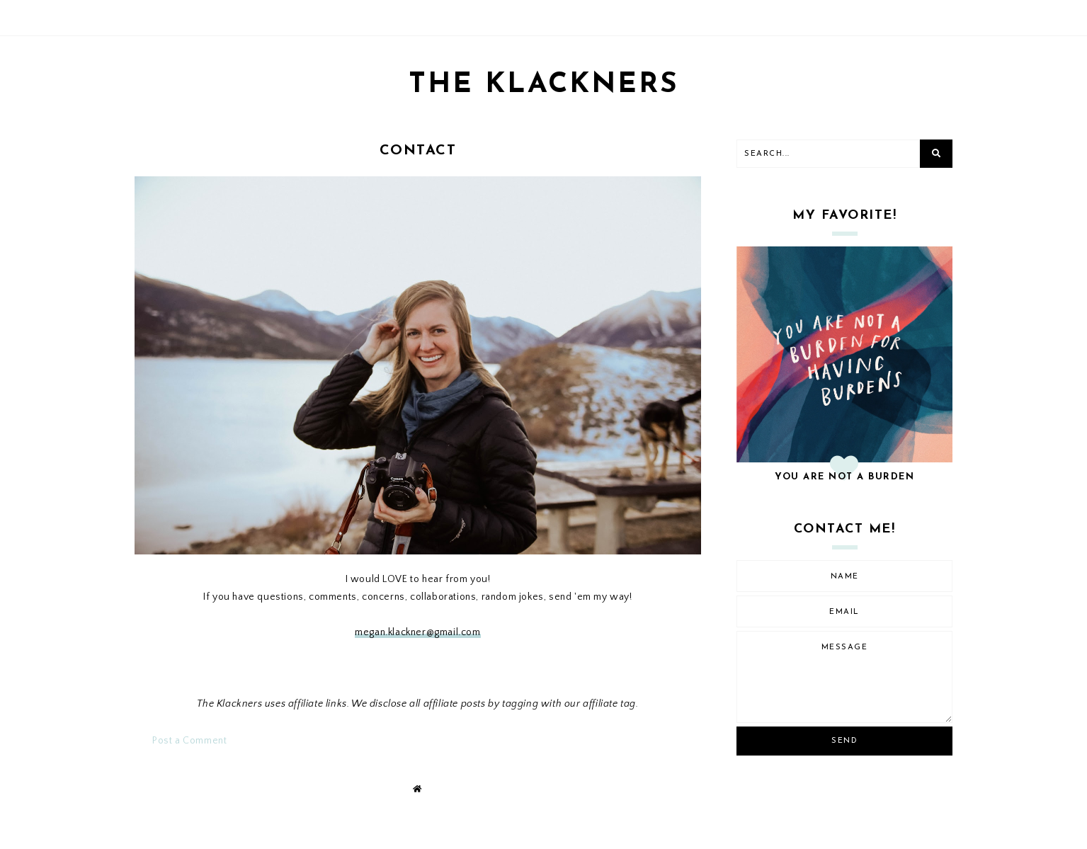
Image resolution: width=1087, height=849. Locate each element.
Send (844, 741)
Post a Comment (189, 740)
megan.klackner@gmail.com (417, 632)
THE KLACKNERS (544, 85)
